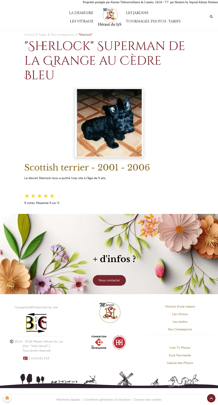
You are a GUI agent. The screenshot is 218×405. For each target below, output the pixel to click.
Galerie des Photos (180, 363)
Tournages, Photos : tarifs (153, 21)
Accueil (29, 35)
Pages (42, 35)
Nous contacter (109, 280)
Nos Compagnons (180, 329)
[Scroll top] (211, 398)
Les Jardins (137, 12)
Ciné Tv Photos (179, 348)
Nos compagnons (62, 35)
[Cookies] (7, 398)
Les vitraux (81, 21)
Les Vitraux (180, 314)
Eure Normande (180, 355)
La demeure (81, 12)
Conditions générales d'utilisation (107, 400)
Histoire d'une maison (180, 306)
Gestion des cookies (147, 400)
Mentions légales (68, 400)
